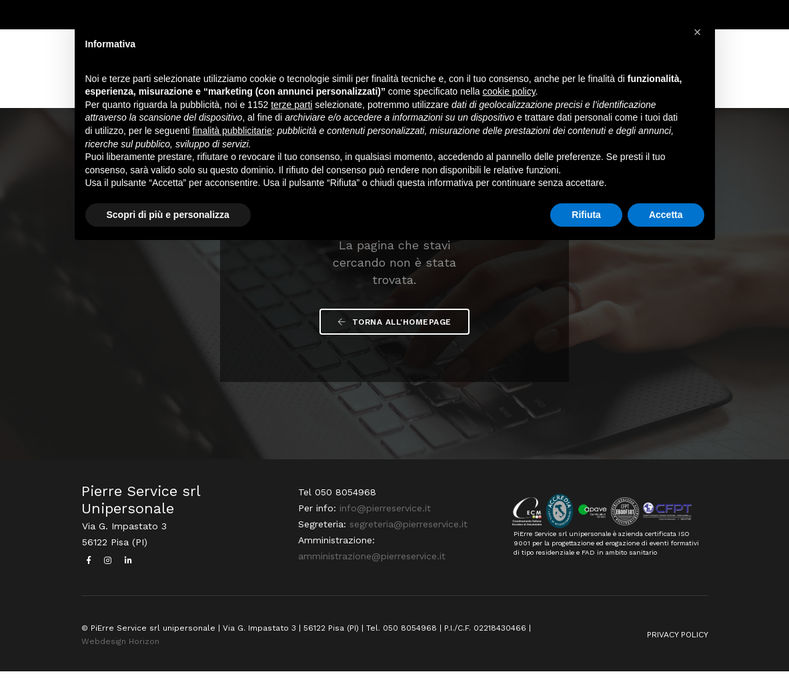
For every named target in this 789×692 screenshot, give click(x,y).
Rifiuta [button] (586, 216)
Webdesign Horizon (120, 661)
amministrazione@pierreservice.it (370, 577)
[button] (697, 32)
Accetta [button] (666, 216)
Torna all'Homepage (394, 337)
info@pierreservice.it (384, 529)
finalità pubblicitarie (232, 132)
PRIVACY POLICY (677, 654)
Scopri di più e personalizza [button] (168, 216)
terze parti (291, 106)
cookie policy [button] (508, 93)
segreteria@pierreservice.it (407, 545)
